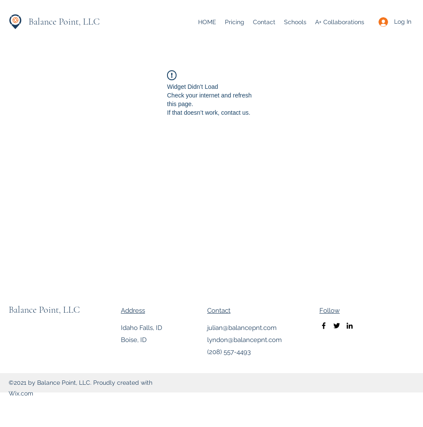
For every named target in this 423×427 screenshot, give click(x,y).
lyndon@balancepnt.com (244, 340)
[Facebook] (323, 325)
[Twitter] (336, 325)
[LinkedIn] (349, 325)
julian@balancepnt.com (242, 328)
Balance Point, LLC (64, 21)
